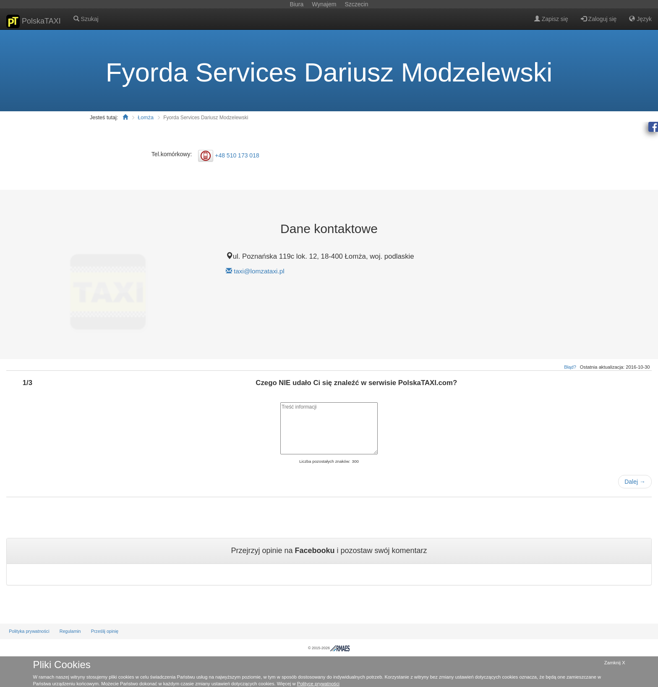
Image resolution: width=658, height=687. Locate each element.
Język (640, 19)
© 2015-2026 (329, 648)
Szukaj (86, 19)
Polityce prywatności (318, 683)
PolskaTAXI (33, 21)
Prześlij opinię (105, 631)
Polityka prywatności (29, 631)
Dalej (634, 481)
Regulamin (70, 631)
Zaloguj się (599, 19)
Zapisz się (551, 19)
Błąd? (570, 367)
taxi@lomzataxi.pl (259, 271)
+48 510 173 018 (237, 155)
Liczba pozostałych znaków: (324, 461)
